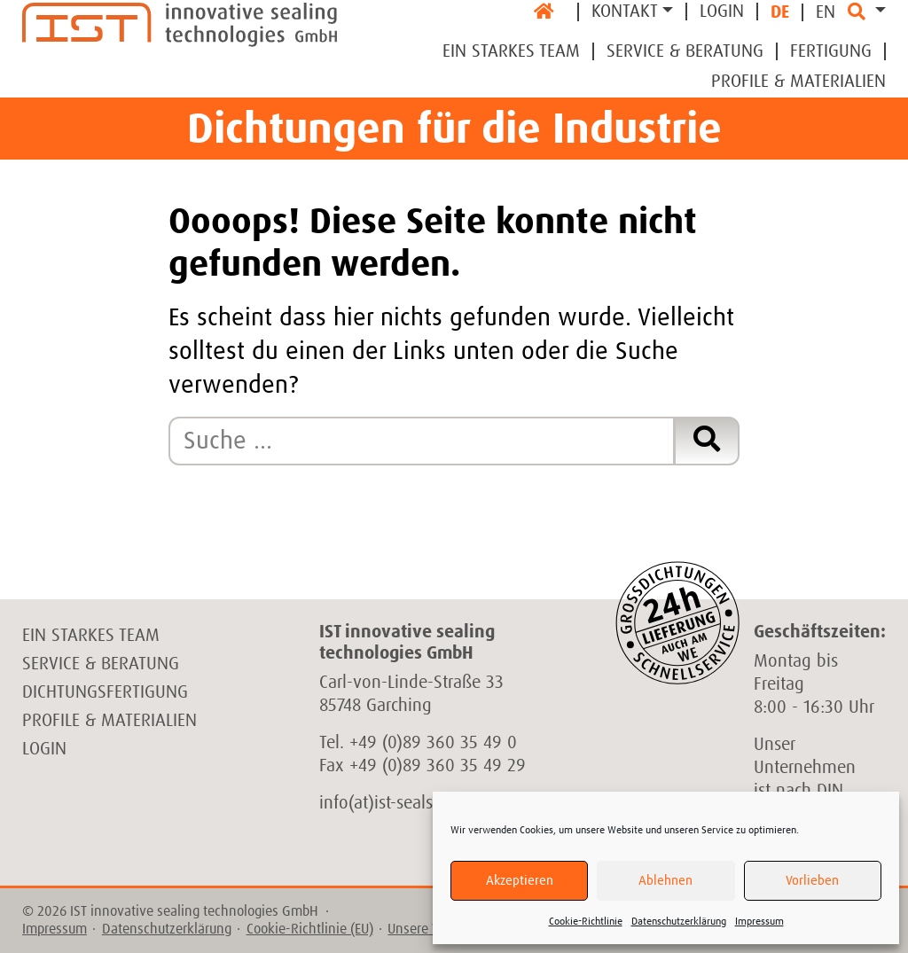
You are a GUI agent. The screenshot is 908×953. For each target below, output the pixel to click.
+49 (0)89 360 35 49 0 (433, 743)
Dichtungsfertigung (105, 692)
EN (825, 12)
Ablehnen (665, 880)
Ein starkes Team (91, 635)
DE (780, 12)
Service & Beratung (685, 51)
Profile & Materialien (798, 81)
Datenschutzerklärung (678, 922)
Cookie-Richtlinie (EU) (310, 929)
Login (722, 11)
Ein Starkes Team (511, 51)
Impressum (759, 922)
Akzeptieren (519, 880)
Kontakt (624, 11)
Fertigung (831, 51)
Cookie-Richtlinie (585, 922)
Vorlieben (812, 880)
